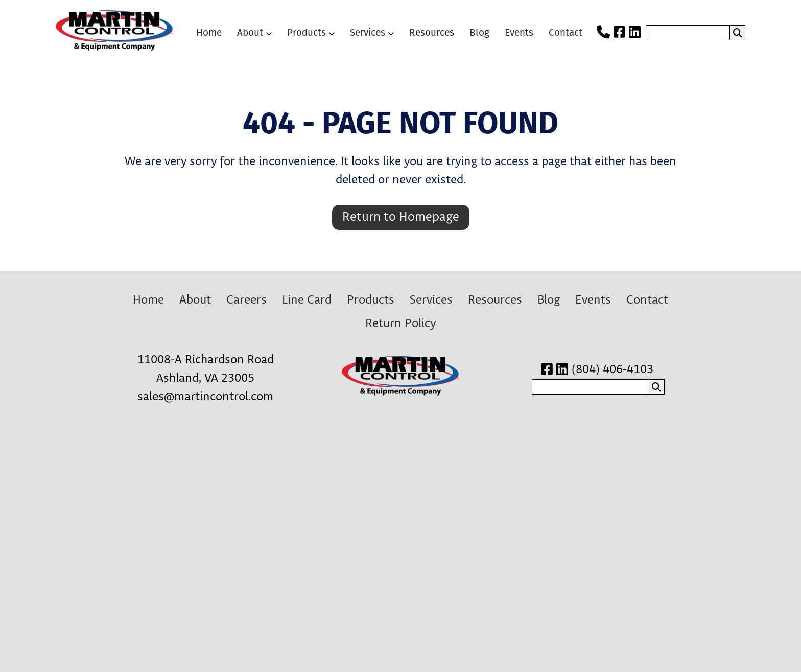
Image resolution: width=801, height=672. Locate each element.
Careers (246, 300)
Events (519, 32)
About (250, 32)
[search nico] (688, 32)
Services (367, 32)
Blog (479, 32)
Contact (565, 32)
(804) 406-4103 (612, 369)
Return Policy (400, 323)
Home (209, 32)
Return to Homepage (400, 217)
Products (306, 32)
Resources (431, 32)
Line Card (307, 300)
